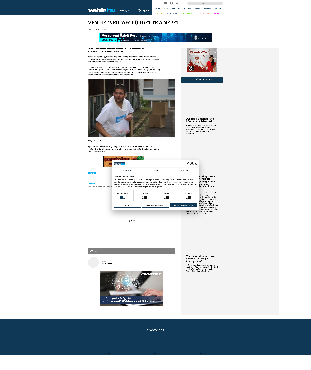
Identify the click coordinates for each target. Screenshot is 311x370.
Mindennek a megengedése (183, 205)
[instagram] (177, 3)
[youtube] (165, 3)
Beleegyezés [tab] (126, 170)
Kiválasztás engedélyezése (155, 205)
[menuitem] (157, 9)
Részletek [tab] (155, 170)
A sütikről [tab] (184, 170)
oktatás (92, 173)
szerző (104, 261)
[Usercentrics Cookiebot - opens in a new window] (188, 163)
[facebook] (171, 3)
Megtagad (127, 205)
